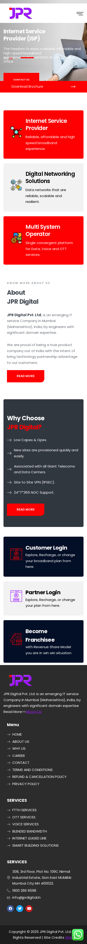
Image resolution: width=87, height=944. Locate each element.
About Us (34, 711)
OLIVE (69, 937)
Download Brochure (27, 86)
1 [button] (27, 57)
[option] (43, 46)
